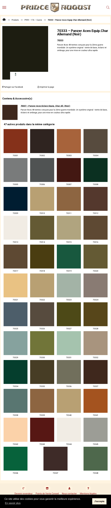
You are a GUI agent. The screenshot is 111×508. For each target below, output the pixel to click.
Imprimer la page (45, 87)
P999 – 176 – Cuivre (33, 20)
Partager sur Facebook (12, 87)
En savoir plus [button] (13, 503)
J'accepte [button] (99, 501)
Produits (15, 20)
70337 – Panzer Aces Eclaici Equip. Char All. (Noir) (45, 106)
